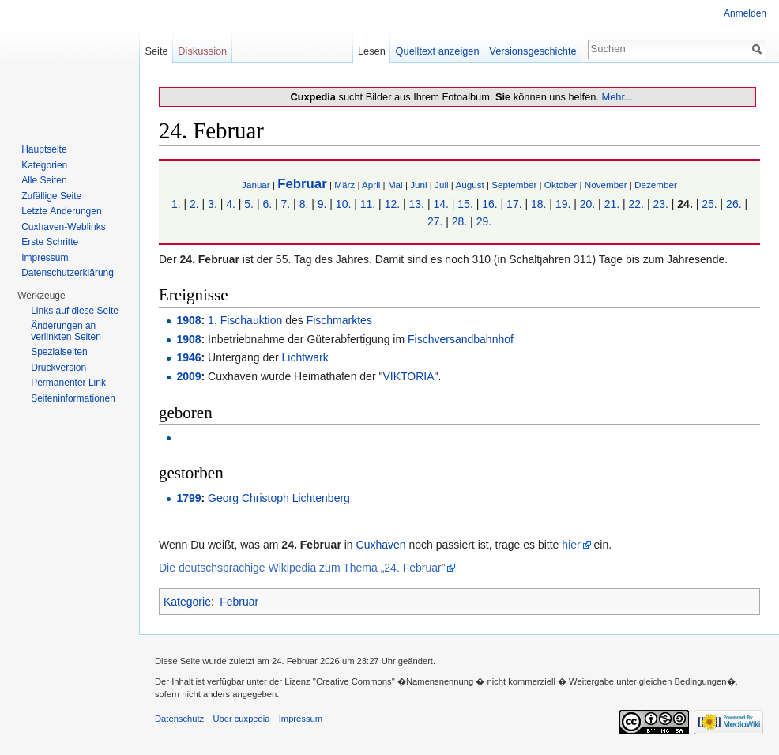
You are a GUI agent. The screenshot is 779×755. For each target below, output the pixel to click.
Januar (256, 184)
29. (483, 221)
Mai (395, 184)
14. (440, 204)
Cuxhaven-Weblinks (63, 226)
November (606, 184)
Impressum (44, 257)
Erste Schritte (49, 241)
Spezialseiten (59, 351)
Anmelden (745, 13)
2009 (188, 376)
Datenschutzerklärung (67, 272)
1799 (188, 498)
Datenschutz (179, 718)
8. (304, 204)
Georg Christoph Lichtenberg (279, 498)
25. (709, 204)
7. (286, 204)
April (371, 184)
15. (464, 204)
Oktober (560, 184)
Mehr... (616, 97)
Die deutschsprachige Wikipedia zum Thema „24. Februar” (302, 567)
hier (571, 544)
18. (538, 204)
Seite (156, 51)
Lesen (372, 51)
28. (459, 221)
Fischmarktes (339, 320)
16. (489, 204)
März (344, 184)
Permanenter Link (68, 382)
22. (636, 204)
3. (212, 204)
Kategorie (187, 601)
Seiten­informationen (73, 398)
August (469, 184)
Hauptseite (43, 149)
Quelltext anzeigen (438, 51)
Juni (418, 184)
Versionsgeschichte (532, 51)
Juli (442, 184)
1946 (188, 357)
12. (392, 204)
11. (367, 204)
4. (230, 204)
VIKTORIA (408, 376)
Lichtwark (305, 357)
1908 (188, 320)
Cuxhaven (381, 544)
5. (249, 204)
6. (267, 204)
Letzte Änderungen (61, 211)
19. (562, 204)
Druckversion (58, 367)
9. (322, 204)
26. (733, 204)
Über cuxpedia (241, 718)
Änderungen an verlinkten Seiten (66, 331)
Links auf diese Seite (75, 310)
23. (660, 204)
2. (194, 204)
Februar (301, 183)
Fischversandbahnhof (461, 339)
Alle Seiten (43, 180)
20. (587, 204)
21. (611, 204)
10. (343, 204)
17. (513, 204)
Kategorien (44, 165)
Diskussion (202, 51)
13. (416, 204)
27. (434, 221)
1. (176, 204)
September (513, 184)
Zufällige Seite (51, 196)
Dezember (655, 184)
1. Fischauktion (245, 320)
